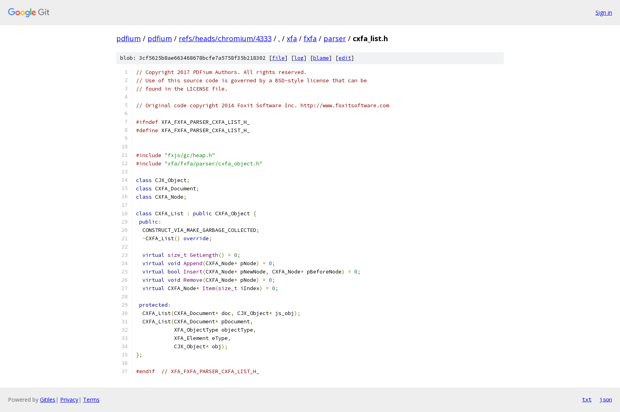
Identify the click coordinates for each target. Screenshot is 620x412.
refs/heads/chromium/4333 (225, 38)
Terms (91, 399)
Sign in (603, 12)
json (605, 399)
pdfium (128, 38)
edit (344, 58)
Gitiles (47, 399)
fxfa (310, 38)
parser (334, 38)
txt (587, 399)
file (278, 58)
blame (321, 58)
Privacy (69, 399)
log (299, 58)
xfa (292, 38)
